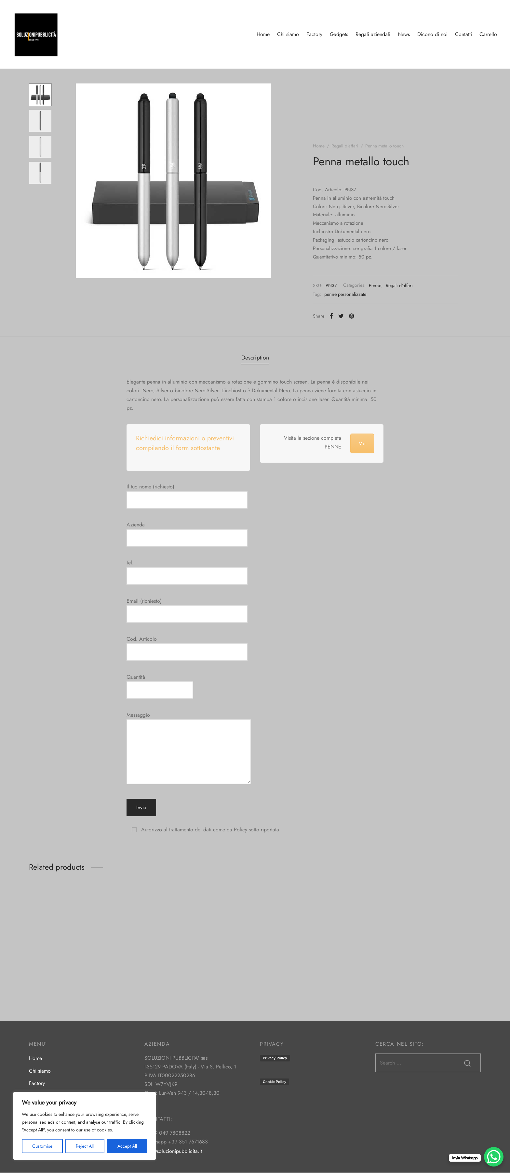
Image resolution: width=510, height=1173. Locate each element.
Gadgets (339, 34)
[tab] (255, 357)
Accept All (127, 1146)
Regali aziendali (373, 34)
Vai (362, 443)
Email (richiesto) (187, 607)
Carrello (488, 34)
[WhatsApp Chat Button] (493, 1157)
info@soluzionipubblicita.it (173, 1151)
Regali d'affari (344, 146)
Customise (42, 1146)
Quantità (160, 683)
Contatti (463, 34)
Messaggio (189, 748)
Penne (375, 285)
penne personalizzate (345, 294)
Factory (314, 34)
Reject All (85, 1146)
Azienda (187, 531)
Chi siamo (288, 34)
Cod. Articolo (187, 645)
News (404, 34)
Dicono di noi (432, 34)
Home (263, 34)
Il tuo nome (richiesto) (187, 493)
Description (255, 357)
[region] (84, 1126)
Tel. (187, 569)
